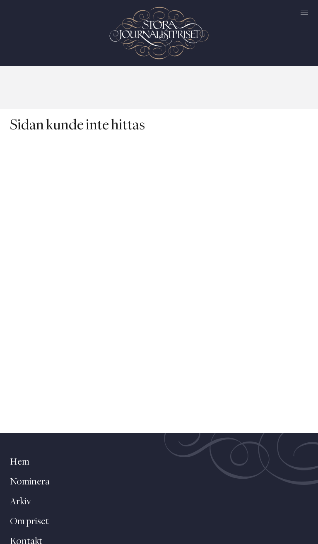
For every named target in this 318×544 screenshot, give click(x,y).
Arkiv (20, 502)
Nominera (30, 482)
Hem (19, 462)
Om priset (29, 522)
